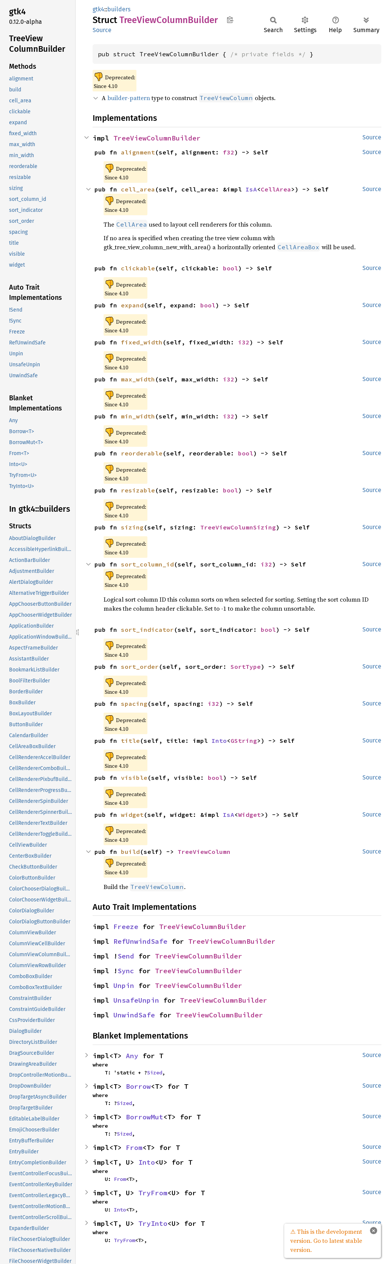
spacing (134, 703)
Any (132, 1055)
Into (219, 740)
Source (102, 30)
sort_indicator (147, 629)
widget (132, 814)
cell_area (138, 189)
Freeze (125, 926)
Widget (249, 814)
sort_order (140, 666)
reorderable (142, 453)
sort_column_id (147, 564)
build (130, 851)
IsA (251, 189)
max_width (138, 379)
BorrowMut (144, 1117)
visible (134, 777)
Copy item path (230, 19)
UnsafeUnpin (136, 1000)
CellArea (276, 189)
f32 (228, 152)
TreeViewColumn (204, 851)
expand (132, 305)
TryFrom (152, 1192)
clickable (138, 268)
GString (244, 740)
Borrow (138, 1086)
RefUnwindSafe (140, 941)
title (130, 740)
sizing (132, 527)
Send (126, 956)
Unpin (123, 985)
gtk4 (98, 9)
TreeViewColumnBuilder (157, 138)
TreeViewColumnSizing (238, 527)
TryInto (152, 1223)
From (134, 1147)
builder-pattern (128, 98)
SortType (246, 666)
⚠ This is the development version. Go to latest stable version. (326, 1240)
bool (230, 268)
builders (118, 9)
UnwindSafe (134, 1015)
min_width (138, 416)
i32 (243, 342)
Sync (126, 970)
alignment (138, 152)
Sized (154, 1072)
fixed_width (142, 342)
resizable (138, 490)
